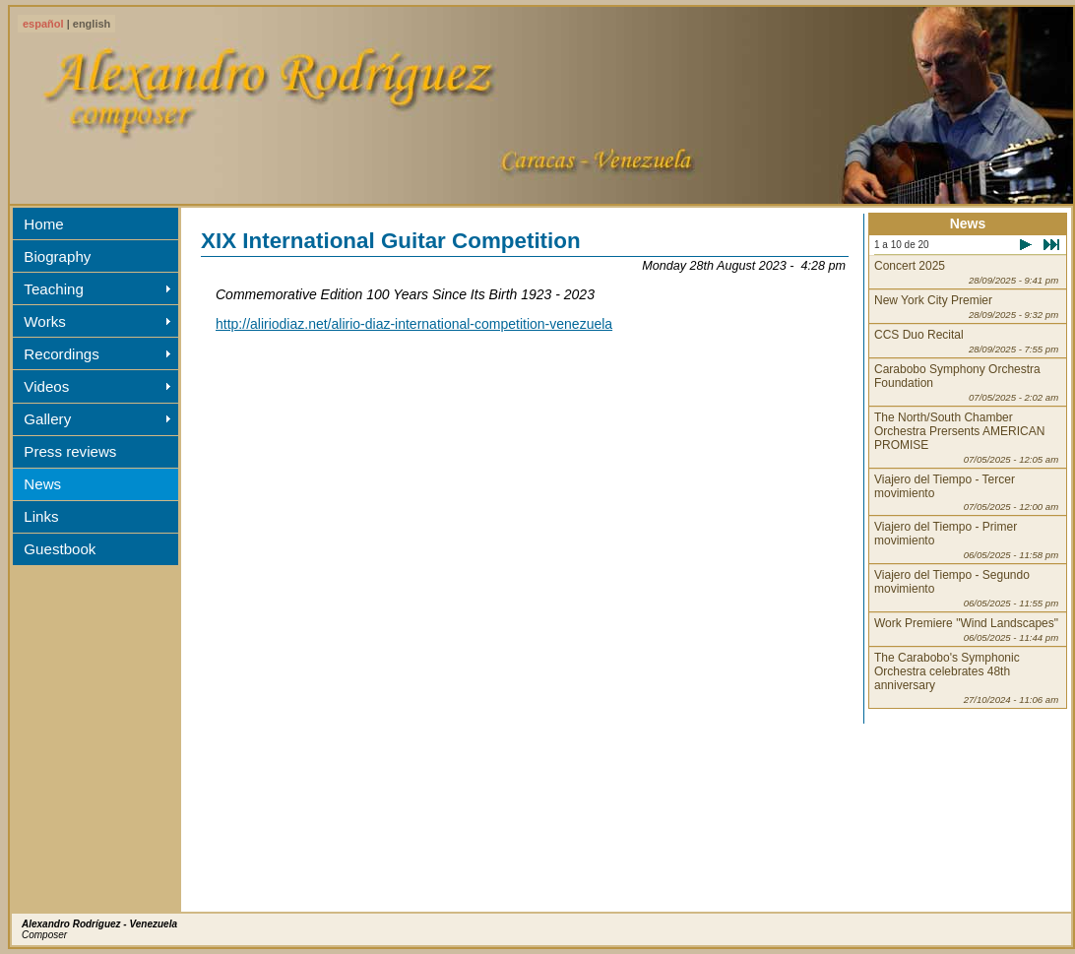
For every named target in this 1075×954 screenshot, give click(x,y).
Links (41, 516)
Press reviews (70, 451)
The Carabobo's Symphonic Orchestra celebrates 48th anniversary (966, 678)
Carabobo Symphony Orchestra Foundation (966, 382)
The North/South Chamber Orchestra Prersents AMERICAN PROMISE (966, 438)
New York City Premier (966, 306)
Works (45, 321)
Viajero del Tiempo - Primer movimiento (966, 540)
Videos (46, 386)
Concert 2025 (966, 272)
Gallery (47, 419)
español (43, 24)
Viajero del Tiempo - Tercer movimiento (966, 493)
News (42, 484)
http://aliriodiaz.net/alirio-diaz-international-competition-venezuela (414, 324)
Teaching (53, 289)
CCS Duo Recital (966, 341)
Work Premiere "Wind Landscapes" (966, 629)
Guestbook (59, 549)
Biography (57, 256)
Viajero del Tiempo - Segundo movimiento (966, 588)
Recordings (61, 354)
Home (43, 224)
